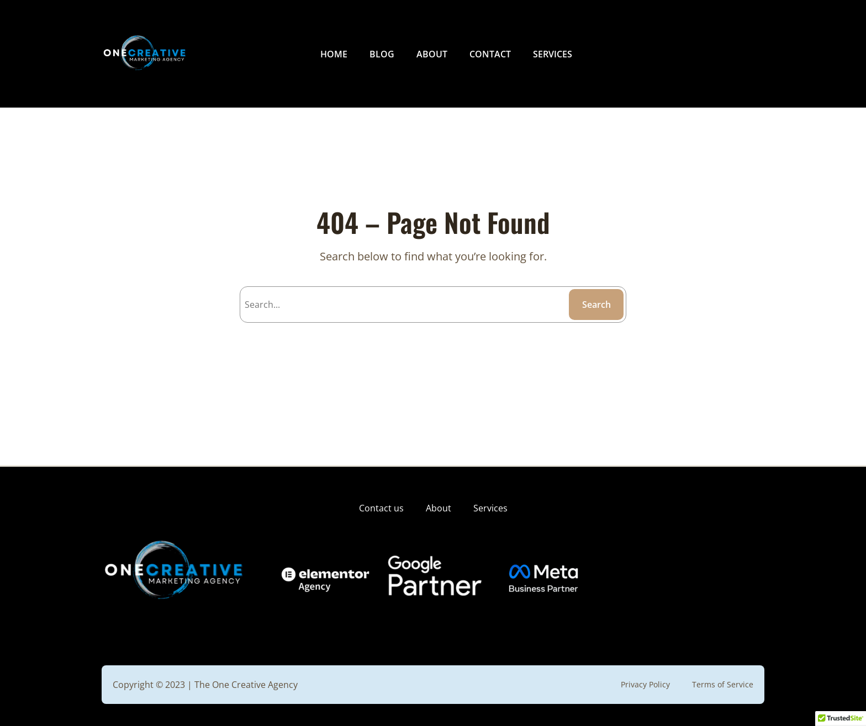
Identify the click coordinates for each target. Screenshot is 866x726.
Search (596, 304)
